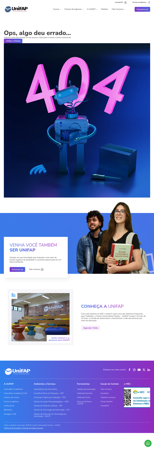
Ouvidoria (104, 393)
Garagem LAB (10, 414)
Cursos (56, 9)
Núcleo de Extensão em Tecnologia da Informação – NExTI (50, 415)
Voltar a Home (13, 40)
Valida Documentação (86, 389)
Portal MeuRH (106, 401)
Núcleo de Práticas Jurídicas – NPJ (48, 405)
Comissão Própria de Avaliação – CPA (50, 397)
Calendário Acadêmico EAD (15, 393)
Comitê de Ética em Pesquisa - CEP (49, 393)
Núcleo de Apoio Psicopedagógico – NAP (51, 401)
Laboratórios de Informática (45, 389)
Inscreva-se (142, 9)
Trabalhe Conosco (108, 397)
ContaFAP (104, 405)
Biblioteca (8, 409)
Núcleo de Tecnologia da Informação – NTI (52, 409)
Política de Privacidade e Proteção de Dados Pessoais (23, 428)
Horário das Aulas (11, 397)
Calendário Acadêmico (13, 389)
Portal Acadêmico (11, 401)
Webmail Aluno (83, 397)
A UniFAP (91, 9)
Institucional (9, 405)
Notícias (104, 9)
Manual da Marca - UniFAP (85, 402)
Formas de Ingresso (73, 9)
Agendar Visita (90, 327)
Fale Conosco (117, 9)
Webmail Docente (84, 393)
